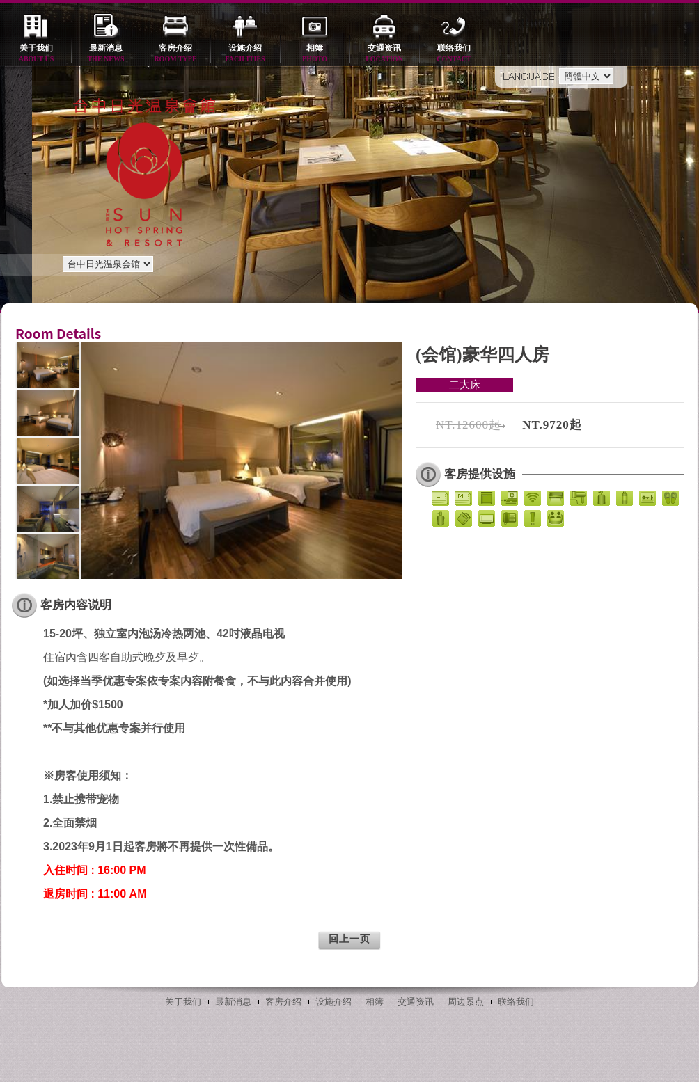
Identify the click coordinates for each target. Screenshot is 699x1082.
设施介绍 (245, 54)
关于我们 (36, 54)
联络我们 (454, 54)
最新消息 (106, 54)
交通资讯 (384, 54)
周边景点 (466, 1001)
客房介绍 (175, 54)
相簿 (315, 54)
